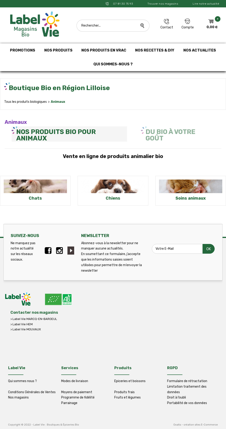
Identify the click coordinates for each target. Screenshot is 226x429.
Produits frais (124, 392)
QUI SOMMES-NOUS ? (113, 64)
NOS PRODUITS (58, 50)
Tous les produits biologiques (25, 102)
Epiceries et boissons (130, 381)
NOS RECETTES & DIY (154, 50)
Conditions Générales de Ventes (32, 392)
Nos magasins (18, 397)
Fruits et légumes (127, 397)
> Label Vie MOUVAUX (25, 329)
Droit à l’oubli (176, 397)
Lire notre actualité (206, 3)
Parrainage (69, 403)
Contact (166, 27)
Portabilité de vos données (187, 403)
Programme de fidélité (78, 397)
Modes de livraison (74, 381)
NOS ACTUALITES (199, 50)
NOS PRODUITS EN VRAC (103, 50)
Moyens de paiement (76, 392)
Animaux (58, 102)
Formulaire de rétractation (187, 381)
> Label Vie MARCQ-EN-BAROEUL (33, 319)
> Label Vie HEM (21, 324)
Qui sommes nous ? (22, 381)
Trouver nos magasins (162, 3)
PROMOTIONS (22, 50)
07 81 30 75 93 (122, 3)
